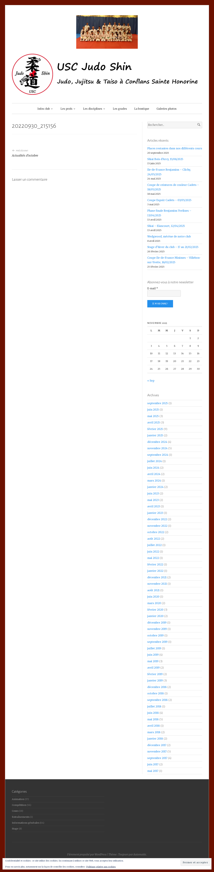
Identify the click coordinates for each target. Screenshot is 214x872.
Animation (18, 799)
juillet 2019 (154, 648)
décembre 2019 (157, 622)
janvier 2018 (155, 738)
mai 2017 (152, 771)
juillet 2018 (154, 706)
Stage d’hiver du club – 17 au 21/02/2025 (172, 247)
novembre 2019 (157, 629)
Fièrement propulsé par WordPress (86, 854)
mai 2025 (153, 416)
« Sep (150, 380)
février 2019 (155, 674)
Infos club (43, 108)
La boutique (141, 108)
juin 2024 (153, 467)
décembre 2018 (157, 687)
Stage (15, 828)
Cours (15, 811)
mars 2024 (154, 480)
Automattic (139, 854)
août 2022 (153, 538)
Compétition (19, 805)
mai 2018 (153, 719)
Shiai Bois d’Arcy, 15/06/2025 (165, 159)
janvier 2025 (155, 435)
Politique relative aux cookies (101, 866)
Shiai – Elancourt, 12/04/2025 (166, 226)
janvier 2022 (155, 570)
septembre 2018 (157, 700)
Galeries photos (166, 108)
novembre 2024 (157, 448)
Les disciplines (92, 108)
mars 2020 (154, 603)
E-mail (152, 288)
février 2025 (155, 429)
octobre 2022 (155, 532)
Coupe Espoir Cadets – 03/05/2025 (169, 200)
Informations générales (25, 822)
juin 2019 (153, 654)
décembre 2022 (157, 519)
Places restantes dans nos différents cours (174, 148)
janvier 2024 (155, 487)
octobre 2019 (155, 635)
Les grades (120, 108)
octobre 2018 (155, 693)
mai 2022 (153, 558)
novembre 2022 (157, 525)
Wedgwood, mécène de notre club (169, 236)
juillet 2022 (154, 545)
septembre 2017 (157, 758)
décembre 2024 (157, 442)
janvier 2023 (155, 513)
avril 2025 (153, 422)
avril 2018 (153, 725)
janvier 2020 (155, 616)
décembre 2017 (156, 745)
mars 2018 (153, 732)
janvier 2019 (155, 680)
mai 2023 (153, 500)
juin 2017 (152, 764)
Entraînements (20, 817)
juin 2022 (153, 551)
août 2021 (153, 590)
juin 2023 (153, 493)
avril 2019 (153, 667)
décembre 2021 (157, 577)
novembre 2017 (157, 751)
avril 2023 (153, 506)
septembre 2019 (157, 641)
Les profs (66, 108)
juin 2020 (153, 596)
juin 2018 (153, 712)
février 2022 (155, 564)
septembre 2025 (157, 403)
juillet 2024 (154, 461)
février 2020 (155, 609)
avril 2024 (153, 474)
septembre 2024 (157, 454)
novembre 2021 (157, 583)
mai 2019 (152, 661)
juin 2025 (153, 409)
